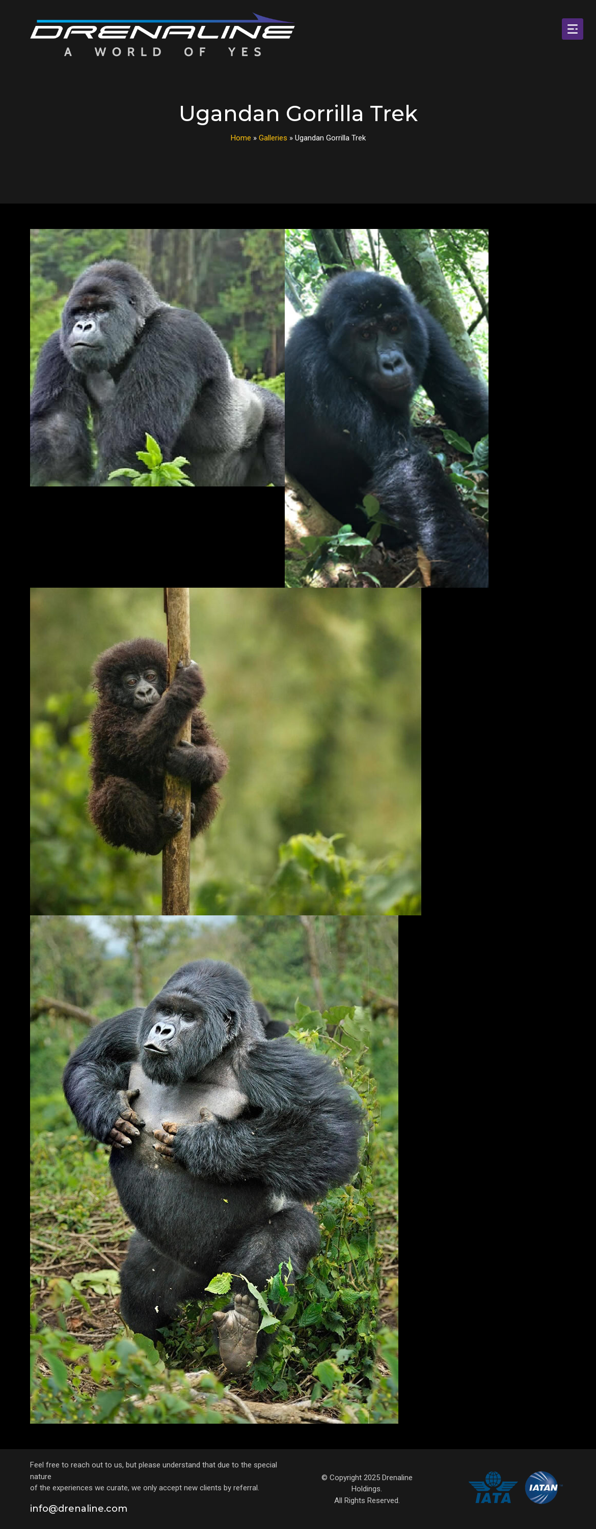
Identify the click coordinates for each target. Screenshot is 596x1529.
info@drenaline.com (78, 1508)
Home (241, 137)
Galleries (273, 137)
